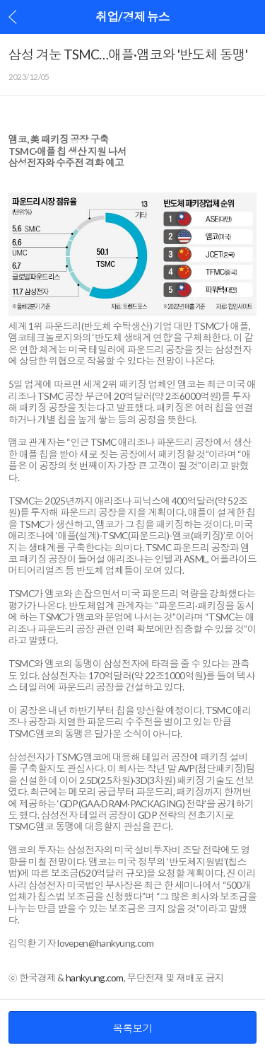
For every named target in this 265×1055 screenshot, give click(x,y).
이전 (12, 17)
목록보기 (132, 1028)
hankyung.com (95, 978)
